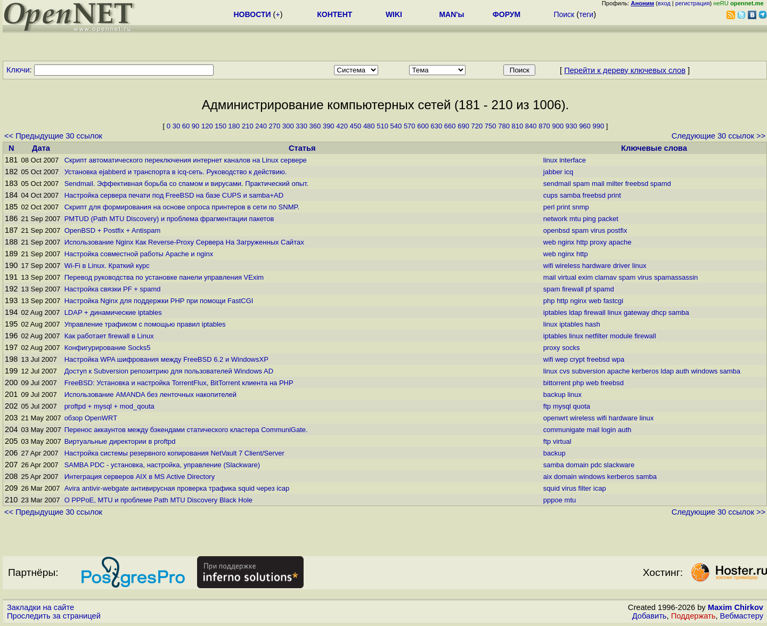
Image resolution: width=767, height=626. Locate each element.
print (614, 195)
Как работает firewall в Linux (109, 336)
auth (682, 371)
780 (504, 126)
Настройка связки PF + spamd (112, 289)
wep (561, 359)
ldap (575, 312)
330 (301, 126)
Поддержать (693, 616)
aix (547, 477)
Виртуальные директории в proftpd (120, 441)
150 (220, 126)
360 (315, 126)
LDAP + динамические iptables (113, 312)
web (549, 242)
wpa (617, 359)
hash (592, 324)
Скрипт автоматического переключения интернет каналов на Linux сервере (185, 160)
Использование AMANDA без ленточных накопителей (150, 395)
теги (586, 14)
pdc (596, 465)
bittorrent (556, 383)
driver (622, 266)
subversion (588, 371)
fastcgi (613, 301)
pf (588, 289)
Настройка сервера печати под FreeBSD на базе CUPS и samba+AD (173, 195)
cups (550, 195)
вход (664, 3)
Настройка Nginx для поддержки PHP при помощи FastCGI (159, 301)
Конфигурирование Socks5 (107, 348)
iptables (555, 312)
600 (423, 126)
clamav (606, 277)
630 (437, 126)
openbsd (556, 230)
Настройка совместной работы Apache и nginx (139, 254)
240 (261, 126)
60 (186, 126)
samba (570, 195)
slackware (618, 465)
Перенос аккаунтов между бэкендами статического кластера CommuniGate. (186, 430)
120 (207, 126)
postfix (617, 230)
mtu (575, 219)
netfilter (596, 336)
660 (450, 126)
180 (234, 126)
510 (382, 126)
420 (342, 126)
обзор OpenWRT (90, 418)
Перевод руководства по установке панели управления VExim (164, 277)
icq (569, 172)
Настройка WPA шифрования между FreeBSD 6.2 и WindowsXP (166, 359)
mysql (562, 406)
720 (477, 126)
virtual (567, 277)
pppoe (552, 500)
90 (195, 126)
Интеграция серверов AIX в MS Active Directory (139, 477)
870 (544, 126)
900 (558, 126)
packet (608, 219)
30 (176, 126)
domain (577, 465)
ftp (547, 406)
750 (490, 126)
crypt (577, 359)
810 (518, 126)
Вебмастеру (741, 616)
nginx (566, 242)
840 (531, 126)
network (555, 219)
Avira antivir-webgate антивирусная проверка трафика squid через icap (177, 488)
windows (704, 371)
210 (248, 126)
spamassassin (676, 277)
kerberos (645, 371)
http (582, 242)
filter (585, 488)
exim (585, 277)
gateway (636, 312)
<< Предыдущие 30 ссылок (53, 136)
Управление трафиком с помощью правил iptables (145, 324)
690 (463, 126)
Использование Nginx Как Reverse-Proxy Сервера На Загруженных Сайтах (184, 242)
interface (572, 160)
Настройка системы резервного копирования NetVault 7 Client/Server (174, 453)
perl (549, 207)
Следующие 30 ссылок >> (718, 136)
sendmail (557, 184)
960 (585, 126)
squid (551, 488)
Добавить (649, 616)
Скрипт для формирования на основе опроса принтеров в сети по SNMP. (181, 207)
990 (598, 126)
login (608, 430)
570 (409, 126)
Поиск (563, 14)
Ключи (18, 70)
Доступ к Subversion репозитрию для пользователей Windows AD (168, 371)
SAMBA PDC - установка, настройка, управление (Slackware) (162, 465)
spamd (660, 184)
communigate (564, 430)
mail (598, 184)
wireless (567, 266)
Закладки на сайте (40, 607)
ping (589, 219)
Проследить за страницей (54, 616)
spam (581, 184)
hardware (596, 266)
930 (571, 126)
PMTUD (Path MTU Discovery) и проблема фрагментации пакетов (169, 219)
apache (620, 242)
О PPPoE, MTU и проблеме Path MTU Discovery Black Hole (158, 500)
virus (598, 230)
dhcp (658, 312)
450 (356, 126)
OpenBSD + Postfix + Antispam (112, 230)
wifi (548, 266)
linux (550, 160)
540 (396, 126)
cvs (564, 371)
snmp (580, 207)
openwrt (555, 418)
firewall (572, 289)
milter (614, 184)
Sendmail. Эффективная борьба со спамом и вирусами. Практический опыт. (186, 184)
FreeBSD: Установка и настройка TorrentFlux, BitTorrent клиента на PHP (178, 383)
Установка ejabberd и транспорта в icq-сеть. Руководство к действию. (175, 172)
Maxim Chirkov (735, 607)
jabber (552, 172)
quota (581, 406)
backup (554, 395)
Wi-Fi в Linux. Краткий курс (107, 266)
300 (288, 126)
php (549, 301)
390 (328, 126)
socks (571, 348)
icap (599, 488)
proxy (598, 242)
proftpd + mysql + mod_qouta (109, 406)
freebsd (636, 184)
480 (369, 126)
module (621, 336)
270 (275, 126)
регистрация (692, 3)
